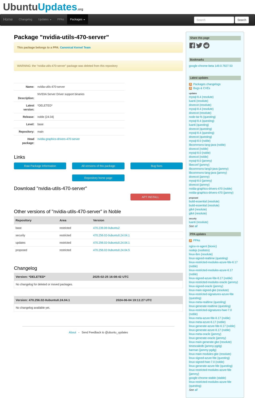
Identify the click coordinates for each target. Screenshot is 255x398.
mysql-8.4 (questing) (201, 120)
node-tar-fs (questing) (202, 116)
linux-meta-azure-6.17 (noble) (207, 322)
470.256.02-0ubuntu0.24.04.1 (111, 235)
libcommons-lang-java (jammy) (208, 172)
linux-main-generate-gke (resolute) (210, 342)
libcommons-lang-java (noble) (207, 144)
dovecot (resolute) (200, 104)
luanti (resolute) (198, 100)
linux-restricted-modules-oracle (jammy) (213, 282)
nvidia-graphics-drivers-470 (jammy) (211, 192)
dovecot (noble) (198, 148)
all (196, 226)
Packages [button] (77, 19)
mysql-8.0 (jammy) (200, 160)
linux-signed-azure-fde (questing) (209, 358)
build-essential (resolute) (204, 201)
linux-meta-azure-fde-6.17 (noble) (209, 318)
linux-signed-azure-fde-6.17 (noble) (210, 278)
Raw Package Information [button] (40, 165)
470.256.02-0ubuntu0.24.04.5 (111, 250)
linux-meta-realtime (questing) (207, 302)
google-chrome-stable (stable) (207, 377)
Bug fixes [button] (156, 165)
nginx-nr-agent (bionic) (203, 246)
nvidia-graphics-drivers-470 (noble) (210, 188)
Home (8, 19)
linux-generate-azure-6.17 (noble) (209, 330)
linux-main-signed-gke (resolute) (209, 290)
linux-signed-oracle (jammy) (206, 286)
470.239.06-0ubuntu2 (106, 228)
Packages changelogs (207, 84)
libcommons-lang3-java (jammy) (209, 168)
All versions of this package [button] (98, 165)
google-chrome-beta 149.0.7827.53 (211, 65)
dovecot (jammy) (199, 176)
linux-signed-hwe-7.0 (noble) (206, 362)
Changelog (25, 19)
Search (241, 20)
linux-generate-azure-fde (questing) (211, 365)
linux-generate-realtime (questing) (210, 306)
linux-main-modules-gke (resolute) (210, 354)
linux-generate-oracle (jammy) (207, 338)
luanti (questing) (199, 124)
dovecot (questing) (200, 128)
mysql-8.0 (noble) (200, 140)
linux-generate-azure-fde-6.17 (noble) (212, 326)
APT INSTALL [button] (150, 197)
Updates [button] (44, 19)
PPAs (60, 19)
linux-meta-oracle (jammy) (205, 334)
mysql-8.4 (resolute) (201, 97)
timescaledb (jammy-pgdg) (205, 346)
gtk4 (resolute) (198, 209)
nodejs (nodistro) (199, 250)
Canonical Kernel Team (75, 47)
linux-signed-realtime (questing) (208, 258)
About (72, 332)
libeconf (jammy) (199, 164)
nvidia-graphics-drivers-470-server (58, 139)
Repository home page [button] (98, 177)
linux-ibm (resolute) (201, 254)
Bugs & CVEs (201, 88)
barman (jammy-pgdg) (203, 350)
